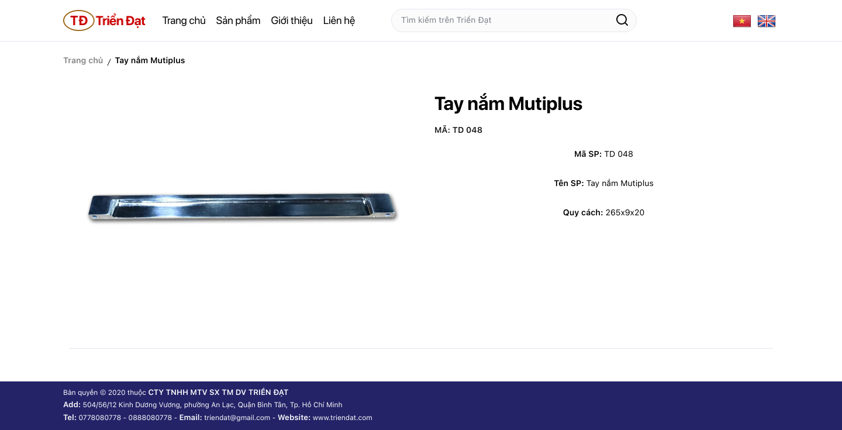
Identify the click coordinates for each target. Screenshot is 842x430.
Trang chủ (184, 21)
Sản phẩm (238, 21)
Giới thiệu (292, 21)
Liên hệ (339, 21)
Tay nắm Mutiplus (150, 61)
